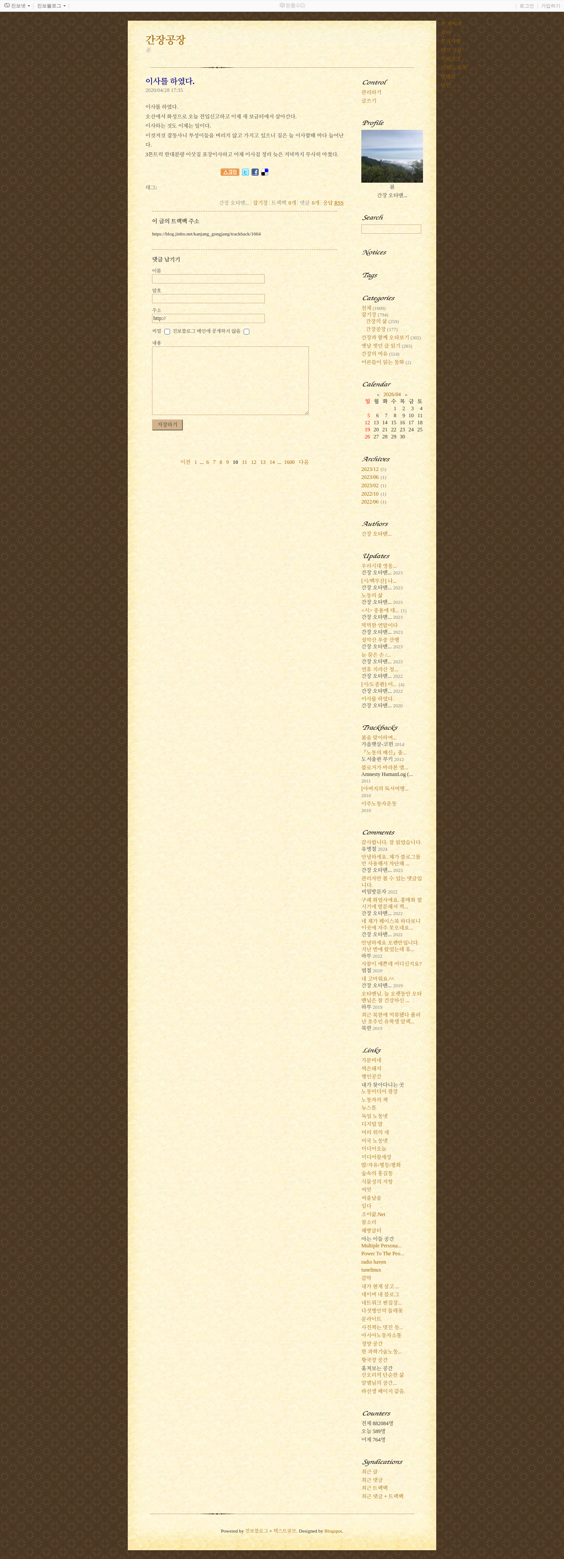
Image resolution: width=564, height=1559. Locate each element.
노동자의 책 (374, 1100)
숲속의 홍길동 (377, 1173)
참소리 (368, 1222)
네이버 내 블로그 (380, 1294)
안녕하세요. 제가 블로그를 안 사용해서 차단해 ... (390, 860)
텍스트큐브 (284, 1530)
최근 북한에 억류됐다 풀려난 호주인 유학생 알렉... (390, 1018)
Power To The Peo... (382, 1253)
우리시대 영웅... (379, 566)
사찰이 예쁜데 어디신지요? (391, 964)
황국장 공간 (374, 1360)
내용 (156, 343)
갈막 (366, 1278)
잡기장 (260, 203)
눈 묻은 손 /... (376, 655)
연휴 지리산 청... (379, 669)
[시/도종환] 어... (379, 684)
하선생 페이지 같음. (383, 1391)
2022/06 (369, 502)
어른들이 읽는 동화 (386, 362)
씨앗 (366, 1190)
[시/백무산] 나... (379, 581)
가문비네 (371, 1060)
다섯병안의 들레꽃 (382, 1311)
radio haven (373, 1262)
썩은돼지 (371, 1069)
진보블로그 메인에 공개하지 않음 (206, 331)
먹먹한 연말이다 (379, 625)
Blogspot (333, 1530)
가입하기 (550, 5)
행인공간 (371, 1077)
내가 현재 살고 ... (380, 1286)
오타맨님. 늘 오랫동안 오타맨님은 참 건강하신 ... (391, 997)
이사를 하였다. (377, 699)
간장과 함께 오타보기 (391, 338)
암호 (156, 290)
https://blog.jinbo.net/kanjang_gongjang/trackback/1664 (206, 233)
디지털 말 (372, 1124)
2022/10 (369, 494)
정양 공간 (372, 1344)
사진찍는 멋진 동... (382, 1327)
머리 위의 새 (375, 1132)
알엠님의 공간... (379, 1383)
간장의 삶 (382, 321)
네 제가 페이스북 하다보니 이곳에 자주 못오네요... (390, 924)
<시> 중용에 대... (380, 610)
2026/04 (392, 394)
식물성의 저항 (377, 1182)
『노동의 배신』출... (384, 753)
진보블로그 (256, 1530)
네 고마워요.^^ (377, 979)
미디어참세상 (376, 1157)
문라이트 (371, 1319)
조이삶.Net (373, 1214)
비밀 (156, 331)
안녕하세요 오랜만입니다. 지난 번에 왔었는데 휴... (390, 946)
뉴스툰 (368, 1108)
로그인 (526, 5)
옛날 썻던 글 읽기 (386, 346)
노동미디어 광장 (379, 1091)
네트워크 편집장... (381, 1303)
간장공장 (381, 329)
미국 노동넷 (374, 1141)
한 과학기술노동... (381, 1352)
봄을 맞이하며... (379, 738)
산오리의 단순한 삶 (382, 1375)
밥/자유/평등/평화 (381, 1165)
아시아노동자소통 (381, 1335)
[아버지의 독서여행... (384, 789)
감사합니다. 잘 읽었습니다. (391, 842)
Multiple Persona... (381, 1246)
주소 (156, 310)
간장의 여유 (380, 354)
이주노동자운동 (379, 804)
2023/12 (369, 469)
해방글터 (371, 1231)
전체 (373, 308)
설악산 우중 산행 (380, 640)
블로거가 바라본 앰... (384, 768)
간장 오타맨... (376, 534)
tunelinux (371, 1270)
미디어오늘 (373, 1149)
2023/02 (369, 485)
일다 (366, 1206)
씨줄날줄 (371, 1198)
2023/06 (369, 477)
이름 (156, 270)
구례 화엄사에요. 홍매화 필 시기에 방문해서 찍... (391, 903)
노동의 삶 (372, 595)
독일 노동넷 (374, 1116)
